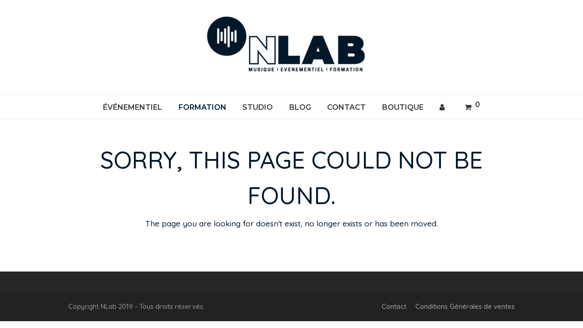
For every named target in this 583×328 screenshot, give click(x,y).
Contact (394, 306)
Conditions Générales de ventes (465, 306)
